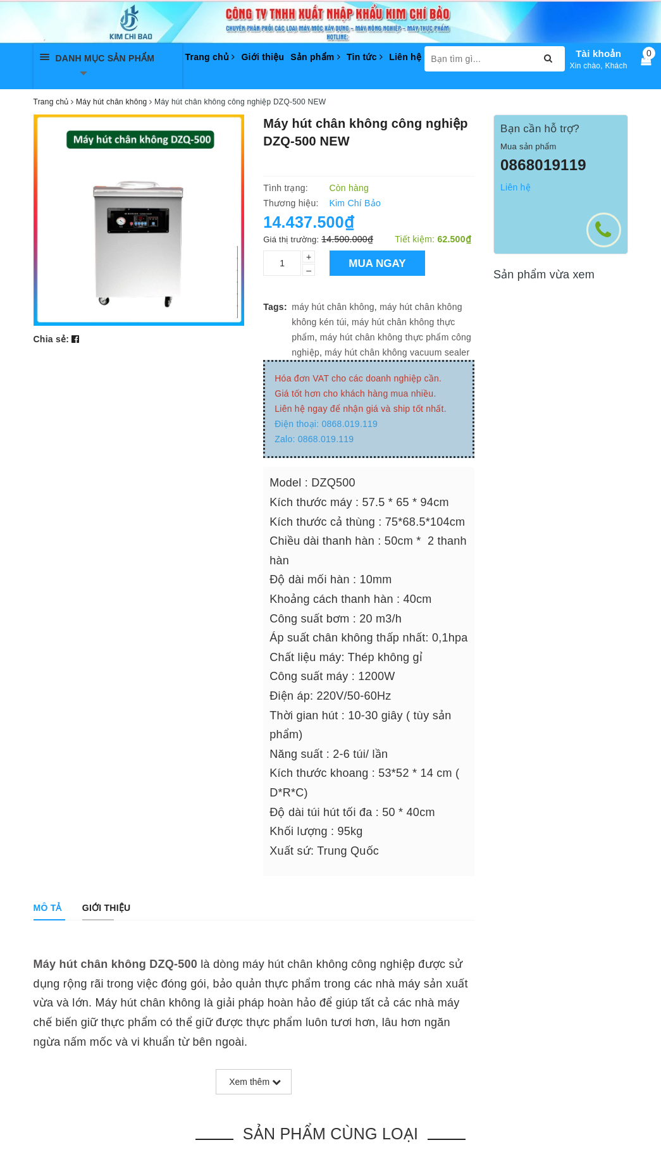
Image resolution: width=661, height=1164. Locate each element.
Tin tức (365, 57)
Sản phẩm (315, 57)
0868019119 (543, 164)
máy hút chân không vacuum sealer (396, 352)
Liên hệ (405, 57)
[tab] (48, 907)
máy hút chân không (333, 307)
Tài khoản (598, 53)
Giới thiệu (262, 57)
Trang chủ (210, 57)
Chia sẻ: (52, 339)
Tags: (275, 307)
